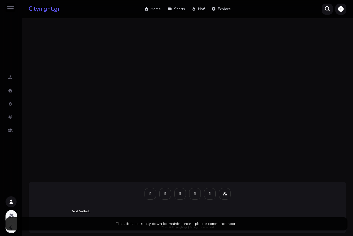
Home (152, 9)
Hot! (198, 9)
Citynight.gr (44, 9)
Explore (221, 9)
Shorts (176, 9)
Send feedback (81, 211)
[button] (340, 9)
